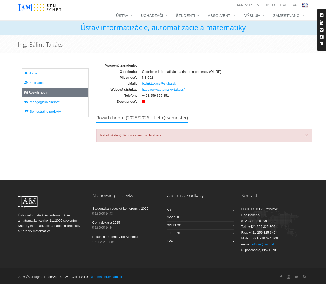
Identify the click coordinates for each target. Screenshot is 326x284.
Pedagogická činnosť (42, 102)
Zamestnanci (287, 15)
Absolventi (220, 15)
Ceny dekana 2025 (106, 222)
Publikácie (34, 83)
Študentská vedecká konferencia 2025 (120, 208)
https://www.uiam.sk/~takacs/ (163, 89)
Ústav (122, 15)
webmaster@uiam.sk (106, 277)
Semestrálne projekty (42, 111)
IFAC (170, 240)
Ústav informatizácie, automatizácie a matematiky (163, 27)
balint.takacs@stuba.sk (159, 84)
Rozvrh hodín (36, 92)
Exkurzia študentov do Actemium (116, 237)
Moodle (272, 4)
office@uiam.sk (263, 244)
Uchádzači (152, 15)
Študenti (185, 15)
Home (30, 73)
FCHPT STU (175, 233)
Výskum (252, 15)
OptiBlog (290, 4)
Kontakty (244, 4)
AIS (259, 4)
